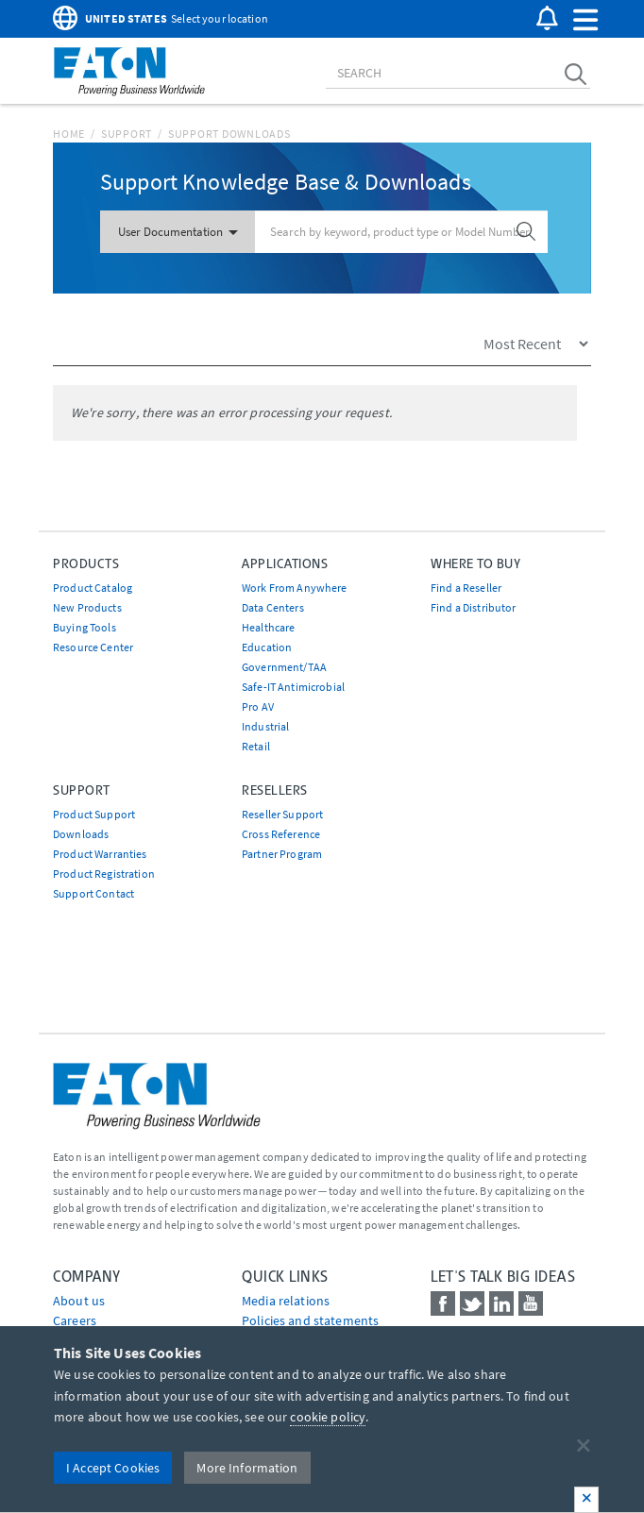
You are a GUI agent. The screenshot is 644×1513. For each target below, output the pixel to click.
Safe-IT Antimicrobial (293, 687)
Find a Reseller (466, 587)
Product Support (94, 814)
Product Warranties (100, 854)
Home (69, 133)
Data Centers (273, 607)
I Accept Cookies (113, 1467)
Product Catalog (92, 587)
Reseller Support (282, 814)
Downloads (81, 834)
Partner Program (282, 854)
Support (126, 133)
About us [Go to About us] (79, 1300)
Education (267, 647)
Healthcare (268, 627)
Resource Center (93, 647)
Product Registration (104, 873)
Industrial (265, 726)
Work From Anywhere (294, 587)
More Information (246, 1467)
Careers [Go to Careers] (74, 1320)
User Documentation (178, 232)
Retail (256, 746)
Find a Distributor (474, 607)
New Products (87, 607)
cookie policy (327, 1416)
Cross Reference (281, 834)
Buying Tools (84, 627)
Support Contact (93, 893)
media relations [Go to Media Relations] (286, 1300)
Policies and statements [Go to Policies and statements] (310, 1320)
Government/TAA (284, 667)
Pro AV (258, 706)
